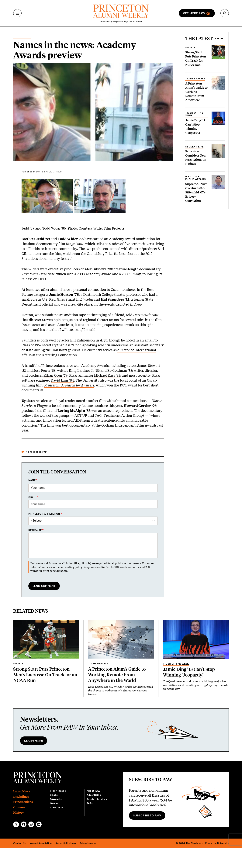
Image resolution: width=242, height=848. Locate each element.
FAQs (90, 803)
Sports (190, 48)
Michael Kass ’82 (107, 375)
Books (54, 795)
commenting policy (70, 567)
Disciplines (21, 796)
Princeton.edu (88, 843)
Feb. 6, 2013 (47, 172)
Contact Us (19, 843)
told (142, 315)
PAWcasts (56, 799)
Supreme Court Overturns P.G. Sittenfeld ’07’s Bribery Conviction (196, 192)
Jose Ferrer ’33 (44, 370)
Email (32, 497)
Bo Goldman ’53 (119, 370)
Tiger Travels (195, 79)
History (18, 812)
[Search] (224, 13)
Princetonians (23, 802)
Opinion (19, 807)
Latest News (21, 791)
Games (54, 803)
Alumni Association (41, 843)
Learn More (33, 740)
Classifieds (57, 807)
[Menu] (17, 13)
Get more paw (194, 13)
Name (32, 480)
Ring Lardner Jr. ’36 (84, 370)
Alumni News (22, 37)
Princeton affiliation (44, 514)
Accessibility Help (65, 843)
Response (35, 530)
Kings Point (75, 243)
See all (220, 38)
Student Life (194, 147)
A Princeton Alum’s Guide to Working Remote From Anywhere (196, 92)
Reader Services (97, 799)
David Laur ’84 (62, 380)
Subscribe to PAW (147, 815)
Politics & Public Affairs (195, 177)
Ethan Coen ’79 (55, 375)
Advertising (94, 795)
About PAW (93, 791)
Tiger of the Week (194, 114)
